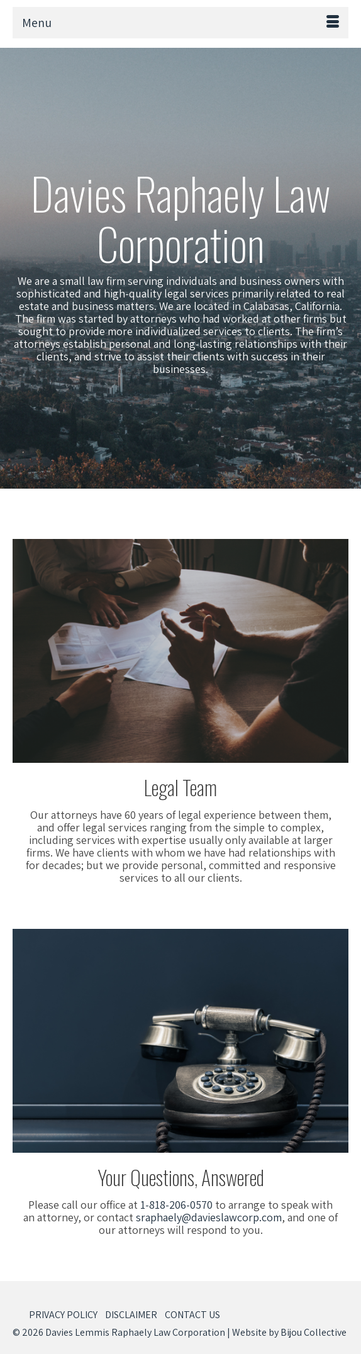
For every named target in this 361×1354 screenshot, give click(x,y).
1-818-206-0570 (176, 1204)
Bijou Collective (313, 1332)
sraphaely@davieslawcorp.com (209, 1217)
